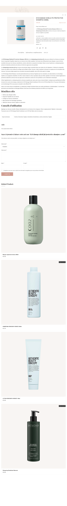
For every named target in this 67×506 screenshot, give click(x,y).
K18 (49, 39)
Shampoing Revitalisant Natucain (11, 470)
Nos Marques (53, 39)
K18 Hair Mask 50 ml (48, 82)
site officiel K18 (27, 84)
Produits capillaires (60, 39)
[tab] (21, 53)
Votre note (4, 144)
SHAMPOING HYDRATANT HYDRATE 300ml (13, 326)
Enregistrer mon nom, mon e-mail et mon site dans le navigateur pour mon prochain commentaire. (24, 170)
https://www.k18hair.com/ (41, 26)
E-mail (25, 163)
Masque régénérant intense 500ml (11, 254)
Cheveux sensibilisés (44, 39)
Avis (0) (46, 52)
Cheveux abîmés (44, 38)
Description (21, 52)
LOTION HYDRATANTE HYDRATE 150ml (12, 398)
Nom (2, 163)
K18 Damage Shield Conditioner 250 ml (32, 82)
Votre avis (4, 150)
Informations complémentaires (34, 52)
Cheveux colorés (51, 38)
